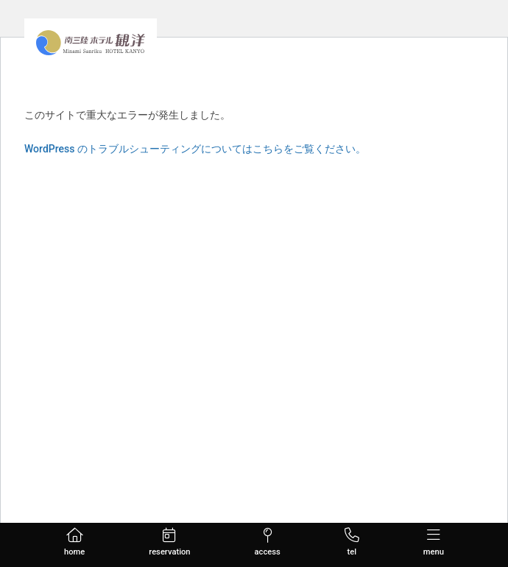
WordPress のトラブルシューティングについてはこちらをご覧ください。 (195, 149)
